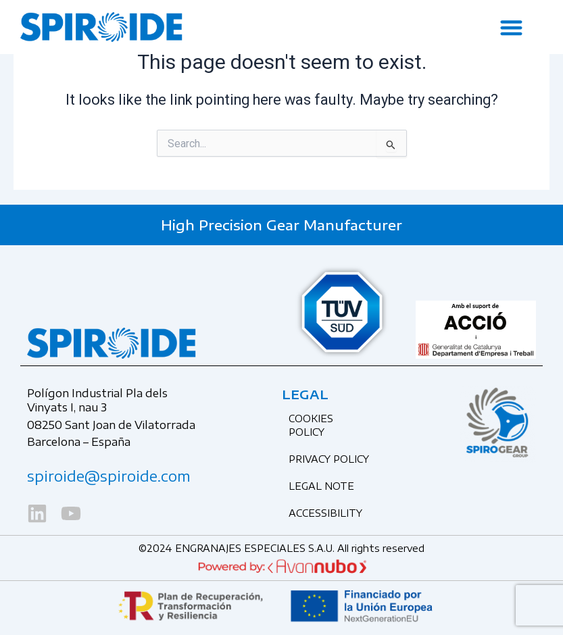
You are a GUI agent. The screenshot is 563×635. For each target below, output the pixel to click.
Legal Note (321, 486)
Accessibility (325, 513)
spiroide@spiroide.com (109, 476)
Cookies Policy (311, 425)
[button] (512, 27)
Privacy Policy (329, 459)
